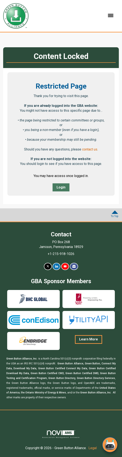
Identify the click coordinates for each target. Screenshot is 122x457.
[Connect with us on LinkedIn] (56, 266)
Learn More (88, 339)
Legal (92, 448)
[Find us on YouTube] (65, 266)
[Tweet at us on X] (48, 266)
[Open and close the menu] (73, 15)
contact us (89, 149)
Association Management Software (61, 434)
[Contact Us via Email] (74, 266)
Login (61, 187)
